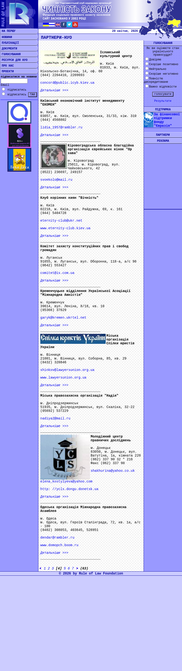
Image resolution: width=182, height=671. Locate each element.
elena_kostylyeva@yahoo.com (66, 481)
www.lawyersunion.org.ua (63, 377)
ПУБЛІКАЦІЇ (9, 43)
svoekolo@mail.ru (56, 180)
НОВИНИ (6, 37)
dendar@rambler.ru (57, 538)
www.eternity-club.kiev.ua (65, 228)
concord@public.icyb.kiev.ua (67, 83)
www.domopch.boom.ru (59, 545)
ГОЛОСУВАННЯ (10, 54)
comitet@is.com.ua (57, 273)
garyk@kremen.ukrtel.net (63, 318)
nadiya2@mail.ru (55, 418)
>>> (54, 90)
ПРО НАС (7, 66)
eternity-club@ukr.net (61, 221)
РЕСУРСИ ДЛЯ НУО (13, 60)
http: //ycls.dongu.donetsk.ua (69, 489)
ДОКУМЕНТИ (8, 48)
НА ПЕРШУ (8, 31)
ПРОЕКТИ (7, 71)
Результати (162, 101)
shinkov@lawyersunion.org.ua (67, 370)
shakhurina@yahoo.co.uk (113, 471)
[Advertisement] (163, 172)
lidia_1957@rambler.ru (61, 127)
